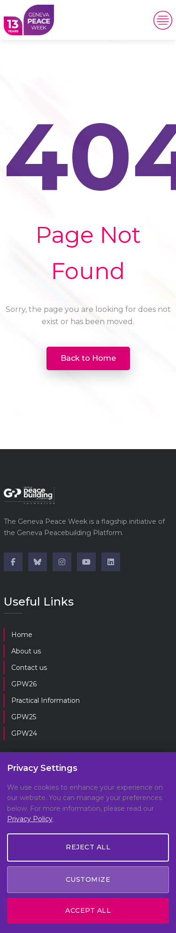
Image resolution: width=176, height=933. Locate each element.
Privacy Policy (30, 819)
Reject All (88, 847)
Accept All (88, 910)
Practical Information (45, 700)
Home (21, 634)
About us (26, 651)
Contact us (29, 667)
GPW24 (24, 733)
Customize (88, 879)
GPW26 (24, 684)
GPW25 (23, 717)
